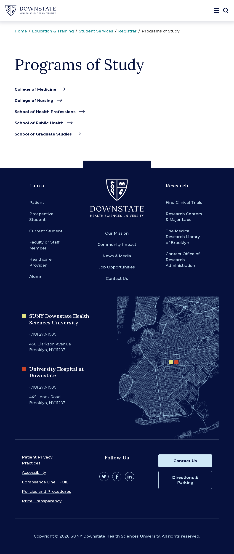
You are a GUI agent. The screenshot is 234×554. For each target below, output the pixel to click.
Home (21, 31)
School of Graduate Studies (43, 134)
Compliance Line (39, 482)
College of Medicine (35, 89)
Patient (36, 202)
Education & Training (53, 31)
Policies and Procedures (46, 491)
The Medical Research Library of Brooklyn (183, 237)
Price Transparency (42, 501)
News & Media (117, 256)
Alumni (36, 276)
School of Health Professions (45, 111)
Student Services (96, 31)
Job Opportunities (117, 267)
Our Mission (117, 233)
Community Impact (117, 244)
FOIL (63, 482)
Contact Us (117, 278)
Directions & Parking (185, 480)
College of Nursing (34, 100)
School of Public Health (39, 123)
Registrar (127, 31)
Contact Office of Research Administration (182, 260)
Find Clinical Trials (184, 202)
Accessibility (34, 472)
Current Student (45, 231)
